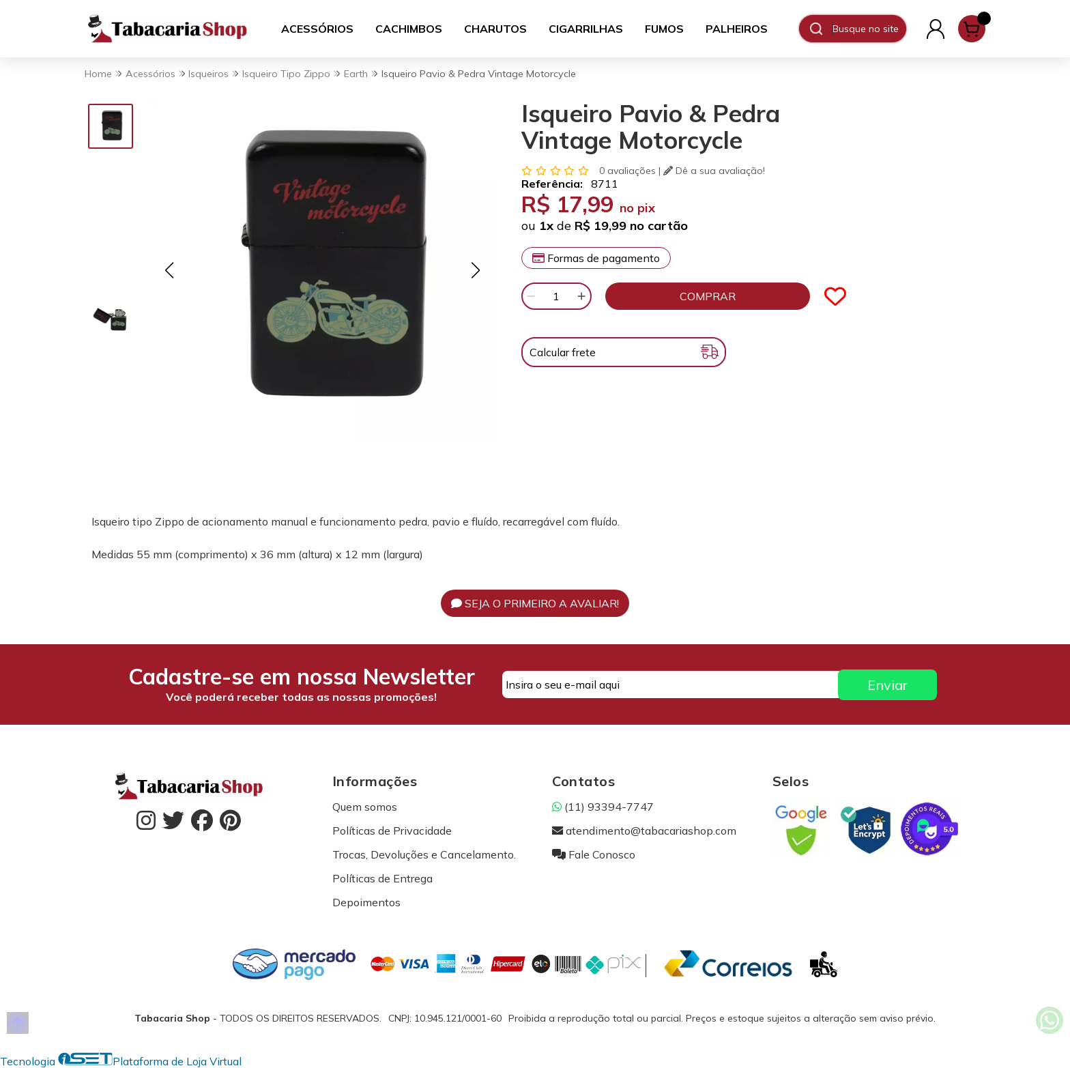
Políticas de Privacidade (392, 830)
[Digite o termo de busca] (869, 29)
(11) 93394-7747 (603, 806)
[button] (169, 270)
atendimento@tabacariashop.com (644, 830)
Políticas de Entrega (382, 878)
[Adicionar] (581, 296)
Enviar (887, 684)
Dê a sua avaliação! (714, 170)
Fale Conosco (593, 854)
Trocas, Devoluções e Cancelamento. (424, 854)
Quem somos (364, 806)
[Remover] (531, 296)
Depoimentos (366, 902)
